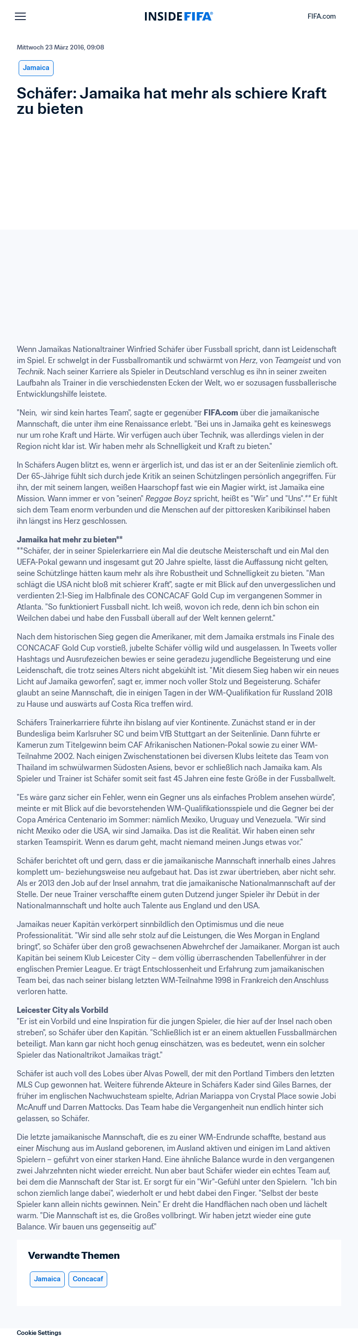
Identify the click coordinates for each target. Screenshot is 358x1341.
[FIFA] (179, 16)
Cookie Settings (39, 1333)
